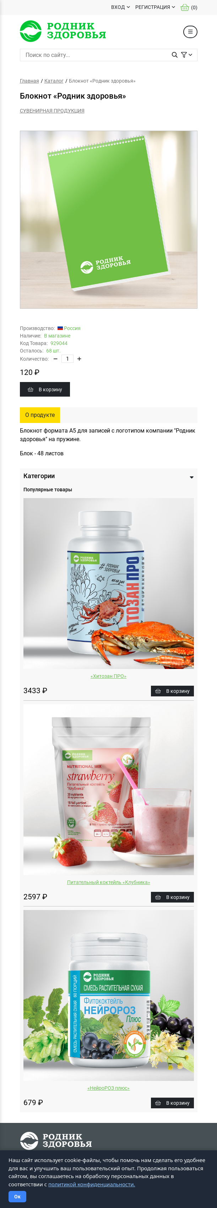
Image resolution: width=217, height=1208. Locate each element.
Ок (17, 1196)
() (188, 7)
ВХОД (118, 7)
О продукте (40, 415)
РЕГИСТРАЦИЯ (152, 7)
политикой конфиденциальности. (91, 1184)
